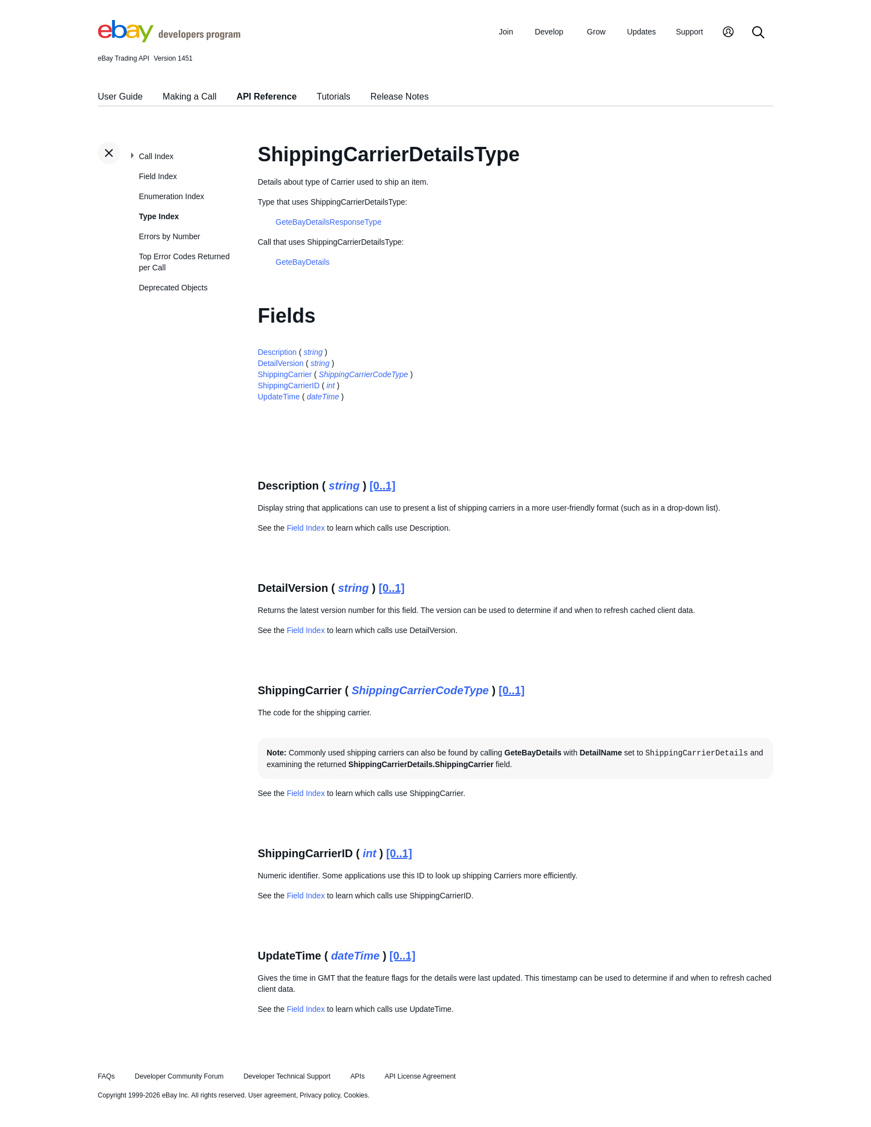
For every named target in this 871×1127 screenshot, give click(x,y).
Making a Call (190, 96)
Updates (641, 31)
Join (506, 31)
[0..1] (382, 486)
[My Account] (728, 33)
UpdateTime (279, 396)
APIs (358, 1076)
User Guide (120, 96)
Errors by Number (169, 236)
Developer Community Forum (179, 1076)
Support (689, 31)
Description (277, 352)
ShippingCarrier (285, 374)
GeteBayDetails (302, 262)
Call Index (156, 156)
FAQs (106, 1076)
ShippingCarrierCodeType (363, 374)
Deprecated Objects (173, 287)
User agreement (272, 1095)
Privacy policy (320, 1095)
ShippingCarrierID (288, 385)
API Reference (267, 96)
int (331, 385)
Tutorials (334, 96)
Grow (596, 31)
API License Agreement (419, 1076)
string (312, 352)
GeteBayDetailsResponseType (329, 222)
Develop (549, 31)
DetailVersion (281, 363)
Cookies (356, 1095)
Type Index (159, 216)
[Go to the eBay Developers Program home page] (169, 39)
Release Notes (400, 96)
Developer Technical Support (286, 1076)
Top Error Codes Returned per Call (184, 262)
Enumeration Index (171, 196)
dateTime (323, 396)
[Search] (758, 33)
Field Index (158, 176)
